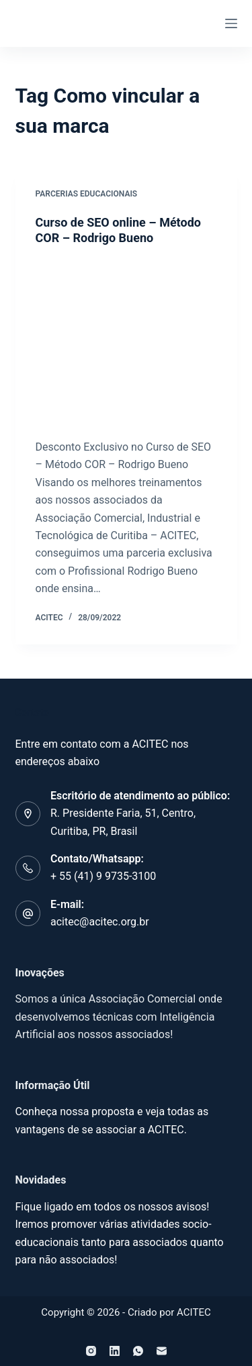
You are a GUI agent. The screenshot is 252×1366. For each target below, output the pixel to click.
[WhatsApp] (138, 1351)
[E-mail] (162, 1351)
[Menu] (231, 23)
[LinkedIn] (115, 1351)
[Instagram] (91, 1351)
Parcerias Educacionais (87, 193)
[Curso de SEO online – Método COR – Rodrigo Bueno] (126, 343)
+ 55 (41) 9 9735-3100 (103, 876)
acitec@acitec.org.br (99, 921)
